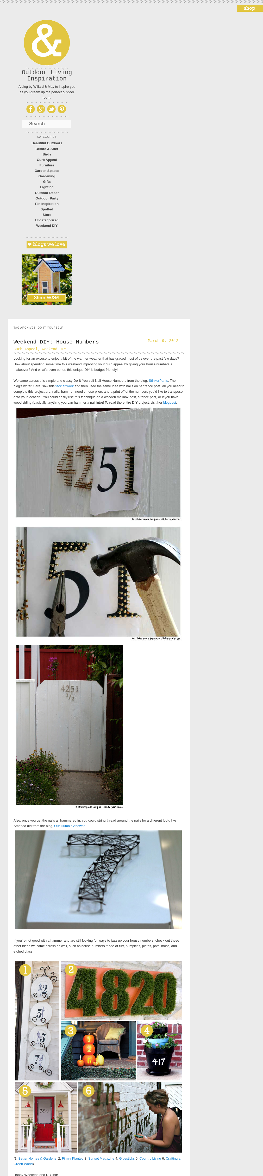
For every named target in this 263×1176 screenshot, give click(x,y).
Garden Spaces (47, 171)
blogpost (169, 402)
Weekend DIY (47, 226)
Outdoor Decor (47, 193)
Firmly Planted (73, 1158)
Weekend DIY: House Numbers (56, 342)
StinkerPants (158, 381)
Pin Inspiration (47, 204)
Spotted (47, 209)
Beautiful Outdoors (47, 143)
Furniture (46, 165)
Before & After (46, 149)
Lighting (46, 187)
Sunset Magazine (101, 1158)
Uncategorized (47, 220)
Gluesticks (127, 1158)
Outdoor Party (46, 198)
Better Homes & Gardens (37, 1158)
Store (46, 215)
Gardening (46, 176)
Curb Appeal (47, 160)
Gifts (47, 182)
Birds (46, 154)
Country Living (150, 1158)
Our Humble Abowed (69, 826)
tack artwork (64, 386)
